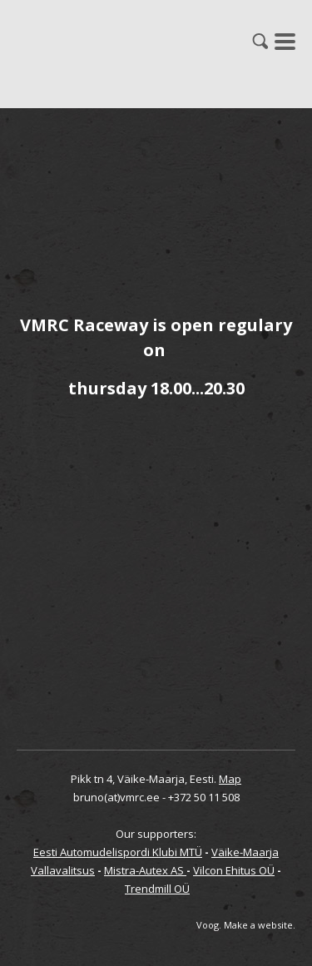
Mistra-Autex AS (145, 870)
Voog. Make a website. (245, 925)
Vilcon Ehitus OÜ (234, 870)
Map (230, 778)
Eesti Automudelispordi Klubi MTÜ (117, 852)
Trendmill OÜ (157, 888)
